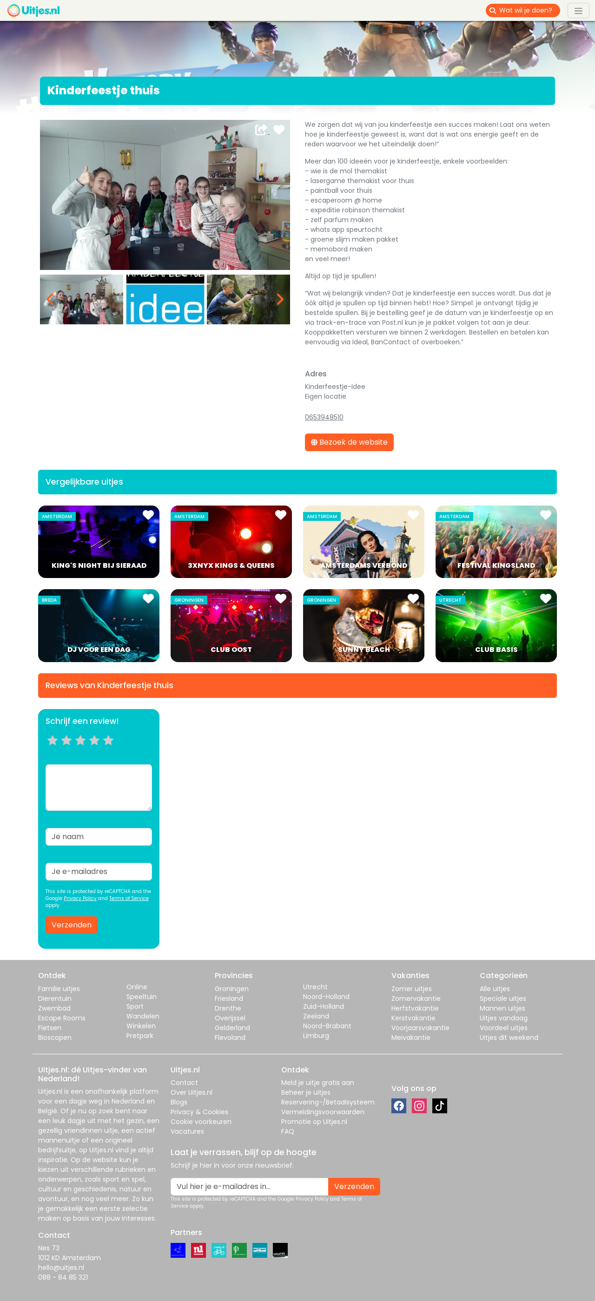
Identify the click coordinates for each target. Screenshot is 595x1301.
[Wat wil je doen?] (529, 10)
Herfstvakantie (415, 1008)
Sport (135, 1006)
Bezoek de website (349, 442)
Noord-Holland (326, 996)
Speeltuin (141, 996)
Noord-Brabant (327, 1026)
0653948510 (324, 417)
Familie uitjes (59, 988)
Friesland (229, 998)
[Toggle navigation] (578, 10)
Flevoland (230, 1037)
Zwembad (54, 1008)
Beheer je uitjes (306, 1092)
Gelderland (232, 1027)
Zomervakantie (416, 998)
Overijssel (230, 1018)
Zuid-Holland (323, 1006)
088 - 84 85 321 (63, 1277)
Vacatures (187, 1131)
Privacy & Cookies (199, 1112)
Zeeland (316, 1016)
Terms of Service (129, 898)
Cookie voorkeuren (201, 1121)
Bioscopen (55, 1037)
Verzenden (72, 925)
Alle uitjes (495, 988)
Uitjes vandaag (504, 1018)
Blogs (179, 1102)
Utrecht (315, 987)
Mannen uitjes (502, 1008)
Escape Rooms (62, 1018)
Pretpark (139, 1035)
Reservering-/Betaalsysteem (328, 1102)
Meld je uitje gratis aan (317, 1082)
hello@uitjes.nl (61, 1267)
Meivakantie (410, 1037)
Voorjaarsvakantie (420, 1027)
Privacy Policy (80, 898)
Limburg (316, 1035)
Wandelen (142, 1016)
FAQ (287, 1131)
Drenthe (228, 1008)
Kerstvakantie (413, 1018)
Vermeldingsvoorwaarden (322, 1112)
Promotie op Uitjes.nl (314, 1121)
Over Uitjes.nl (191, 1092)
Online (136, 987)
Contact (184, 1082)
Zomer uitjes (411, 988)
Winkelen (141, 1026)
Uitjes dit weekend (509, 1037)
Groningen (232, 988)
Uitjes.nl (50, 1091)
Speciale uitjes (503, 998)
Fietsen (49, 1027)
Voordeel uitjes (504, 1027)
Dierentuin (55, 998)
